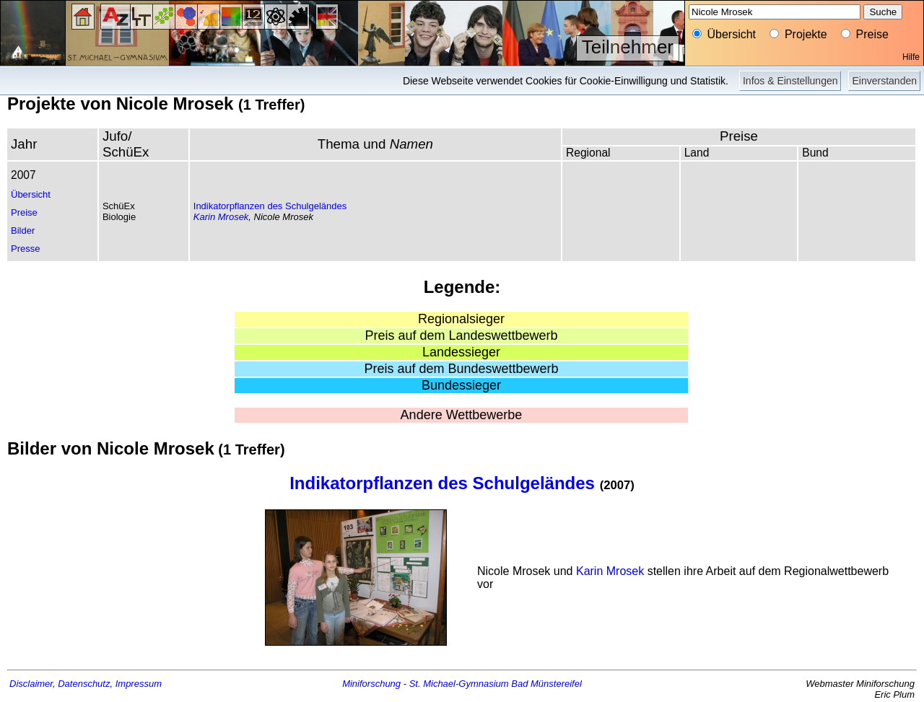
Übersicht (31, 194)
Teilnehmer (628, 47)
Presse (25, 248)
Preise (24, 212)
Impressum (139, 683)
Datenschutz (84, 683)
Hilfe (911, 57)
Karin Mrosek (221, 216)
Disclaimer (31, 683)
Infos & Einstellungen (790, 81)
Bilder (23, 230)
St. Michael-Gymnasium (459, 683)
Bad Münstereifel (546, 683)
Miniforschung (371, 683)
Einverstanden (884, 81)
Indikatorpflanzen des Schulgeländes (269, 206)
